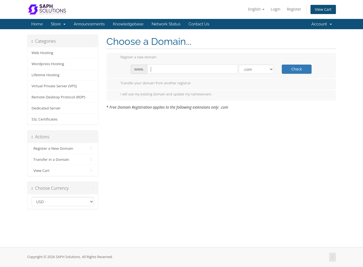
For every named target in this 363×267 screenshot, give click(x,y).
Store (58, 24)
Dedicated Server (46, 108)
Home (37, 24)
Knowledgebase (128, 24)
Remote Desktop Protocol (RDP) (58, 97)
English (256, 9)
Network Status (166, 24)
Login (275, 9)
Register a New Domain (63, 148)
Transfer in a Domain (63, 159)
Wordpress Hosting (48, 63)
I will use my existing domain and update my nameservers (161, 95)
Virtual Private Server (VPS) (54, 86)
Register (294, 9)
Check (296, 69)
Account (321, 24)
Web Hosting (42, 52)
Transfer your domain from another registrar (151, 83)
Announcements (89, 24)
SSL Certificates (45, 119)
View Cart (323, 9)
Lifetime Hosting (46, 74)
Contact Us (198, 24)
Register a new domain (134, 58)
